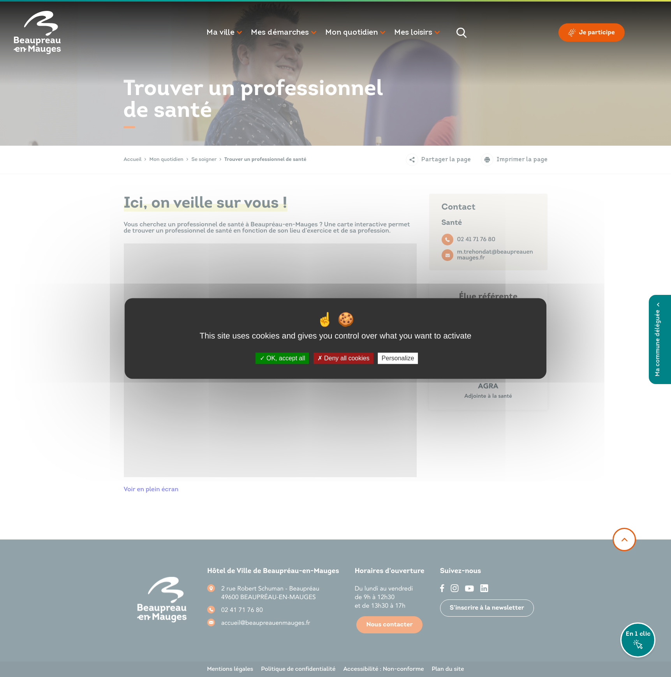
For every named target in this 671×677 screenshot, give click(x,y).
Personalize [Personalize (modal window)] (398, 358)
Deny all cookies (343, 358)
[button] (224, 33)
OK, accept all (282, 358)
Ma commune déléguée (658, 339)
